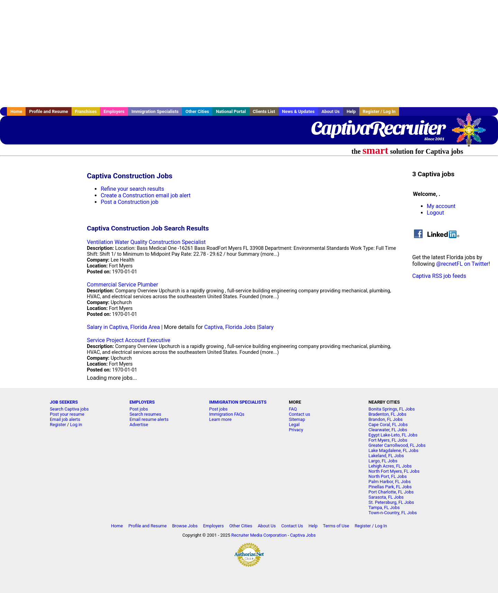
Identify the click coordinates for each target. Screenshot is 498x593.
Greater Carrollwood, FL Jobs (397, 445)
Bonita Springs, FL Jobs (392, 409)
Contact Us (292, 525)
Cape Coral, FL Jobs (388, 424)
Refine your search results (132, 189)
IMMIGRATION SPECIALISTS (238, 402)
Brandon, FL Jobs (386, 419)
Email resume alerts (148, 419)
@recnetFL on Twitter (462, 264)
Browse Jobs (185, 525)
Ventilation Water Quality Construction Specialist (146, 242)
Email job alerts (65, 419)
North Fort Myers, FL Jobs (394, 471)
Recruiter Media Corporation (259, 535)
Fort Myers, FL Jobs (388, 440)
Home (16, 111)
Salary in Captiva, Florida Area (123, 327)
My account (441, 206)
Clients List (264, 111)
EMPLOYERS (142, 402)
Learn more (220, 419)
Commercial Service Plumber (122, 284)
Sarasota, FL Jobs (386, 497)
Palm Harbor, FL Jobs (390, 481)
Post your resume (67, 414)
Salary (266, 327)
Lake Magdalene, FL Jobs (393, 450)
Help (351, 111)
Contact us (299, 414)
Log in (76, 424)
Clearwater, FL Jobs (388, 429)
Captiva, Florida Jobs (230, 327)
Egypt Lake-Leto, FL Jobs (393, 434)
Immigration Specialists (154, 111)
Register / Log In (379, 111)
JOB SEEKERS (64, 402)
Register (58, 424)
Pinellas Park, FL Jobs (390, 486)
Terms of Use (336, 525)
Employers (113, 111)
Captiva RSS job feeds (439, 276)
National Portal (231, 111)
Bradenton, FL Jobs (388, 414)
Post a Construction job (129, 202)
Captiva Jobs (303, 535)
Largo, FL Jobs (383, 460)
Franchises (86, 111)
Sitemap (297, 419)
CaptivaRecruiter (377, 128)
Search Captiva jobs (69, 409)
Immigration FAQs (227, 414)
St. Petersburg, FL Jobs (391, 502)
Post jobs (138, 409)
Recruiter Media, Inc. (472, 133)
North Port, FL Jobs (388, 476)
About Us (330, 111)
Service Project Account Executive (128, 340)
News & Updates (298, 111)
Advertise (138, 424)
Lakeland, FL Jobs (386, 455)
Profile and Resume (48, 111)
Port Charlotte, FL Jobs (391, 492)
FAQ (293, 409)
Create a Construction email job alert (146, 195)
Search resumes (145, 414)
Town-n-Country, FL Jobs (393, 512)
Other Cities (197, 111)
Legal (294, 424)
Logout (435, 212)
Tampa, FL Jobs (384, 507)
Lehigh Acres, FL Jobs (390, 466)
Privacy (296, 429)
